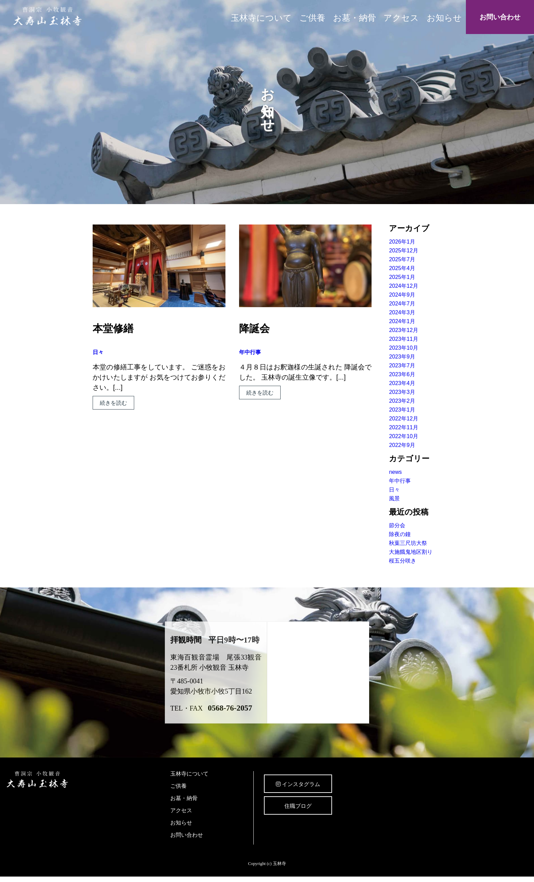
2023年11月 (403, 339)
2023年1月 (402, 410)
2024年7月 (402, 303)
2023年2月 (402, 401)
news (395, 472)
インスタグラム (298, 784)
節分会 (397, 525)
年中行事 (250, 352)
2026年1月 (402, 242)
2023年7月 (402, 365)
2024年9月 (402, 295)
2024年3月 (402, 312)
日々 (98, 352)
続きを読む (113, 403)
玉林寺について (261, 17)
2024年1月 (402, 321)
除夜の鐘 (400, 534)
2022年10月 (403, 436)
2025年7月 (402, 259)
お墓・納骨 (354, 17)
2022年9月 (402, 445)
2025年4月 (402, 268)
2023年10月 (403, 348)
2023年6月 (402, 374)
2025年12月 (403, 250)
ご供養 (312, 17)
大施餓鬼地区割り (411, 552)
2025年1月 (402, 277)
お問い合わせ (500, 17)
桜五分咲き (402, 561)
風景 (394, 498)
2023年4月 (402, 383)
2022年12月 (403, 418)
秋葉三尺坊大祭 (408, 543)
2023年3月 (402, 392)
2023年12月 (403, 330)
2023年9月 (402, 357)
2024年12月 (403, 286)
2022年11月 (403, 427)
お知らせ (444, 17)
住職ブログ (298, 806)
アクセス (401, 17)
